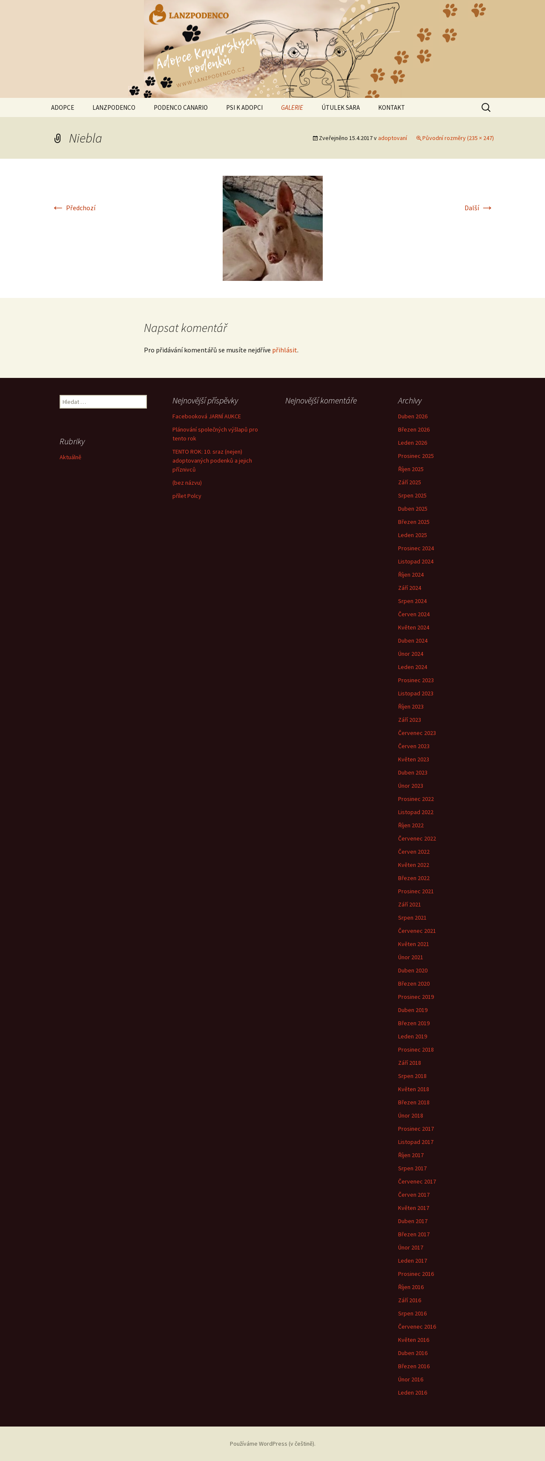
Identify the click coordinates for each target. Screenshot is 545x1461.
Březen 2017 (414, 1234)
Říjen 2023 (411, 706)
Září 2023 (409, 719)
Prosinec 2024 (416, 548)
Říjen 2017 (411, 1155)
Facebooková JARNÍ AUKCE (206, 416)
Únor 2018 (410, 1115)
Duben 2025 (412, 508)
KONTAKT (391, 107)
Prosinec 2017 (416, 1128)
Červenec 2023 (417, 733)
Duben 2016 (412, 1353)
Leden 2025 (412, 535)
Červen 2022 (414, 851)
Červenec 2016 (417, 1326)
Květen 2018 (413, 1089)
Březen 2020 (414, 983)
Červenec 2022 (417, 838)
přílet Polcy (186, 496)
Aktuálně (70, 457)
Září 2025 (409, 482)
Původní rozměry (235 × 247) (458, 138)
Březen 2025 (414, 522)
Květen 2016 (413, 1340)
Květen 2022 (413, 865)
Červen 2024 (414, 614)
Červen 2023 (414, 746)
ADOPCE (62, 107)
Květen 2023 (413, 759)
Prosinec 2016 (416, 1274)
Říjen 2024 (411, 574)
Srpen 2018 (412, 1076)
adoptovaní (392, 138)
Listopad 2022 (415, 812)
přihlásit (284, 350)
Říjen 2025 (411, 469)
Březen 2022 (414, 878)
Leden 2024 (412, 667)
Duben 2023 (412, 772)
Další (479, 207)
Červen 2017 (414, 1194)
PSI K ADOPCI (244, 107)
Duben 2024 (412, 640)
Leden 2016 (412, 1392)
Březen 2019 (414, 1023)
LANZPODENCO (113, 107)
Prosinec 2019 (416, 997)
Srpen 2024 (412, 601)
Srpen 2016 (412, 1313)
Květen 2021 (413, 944)
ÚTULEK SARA (340, 107)
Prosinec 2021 (416, 891)
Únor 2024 (410, 654)
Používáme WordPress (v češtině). (273, 1443)
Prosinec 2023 (416, 680)
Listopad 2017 (415, 1142)
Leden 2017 (412, 1260)
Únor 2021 (410, 957)
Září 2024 (409, 588)
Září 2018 (409, 1062)
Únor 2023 (410, 785)
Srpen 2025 (412, 495)
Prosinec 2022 (416, 799)
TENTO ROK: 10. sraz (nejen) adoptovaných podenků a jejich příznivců (212, 460)
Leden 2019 (412, 1036)
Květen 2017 (413, 1208)
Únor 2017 (410, 1247)
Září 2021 (409, 904)
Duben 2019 (412, 1010)
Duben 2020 (412, 970)
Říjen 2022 (411, 825)
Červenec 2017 (417, 1181)
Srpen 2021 (412, 917)
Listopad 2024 (415, 561)
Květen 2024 (413, 627)
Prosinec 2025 (416, 456)
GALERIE (292, 107)
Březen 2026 (414, 429)
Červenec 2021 (417, 931)
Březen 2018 (414, 1102)
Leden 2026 (412, 442)
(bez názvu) (187, 482)
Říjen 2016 (411, 1287)
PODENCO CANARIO (181, 107)
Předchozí (73, 207)
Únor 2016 (410, 1379)
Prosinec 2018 (416, 1049)
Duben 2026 (412, 416)
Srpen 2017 (412, 1168)
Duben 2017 (412, 1221)
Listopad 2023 (415, 693)
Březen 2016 (414, 1366)
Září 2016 (409, 1300)
